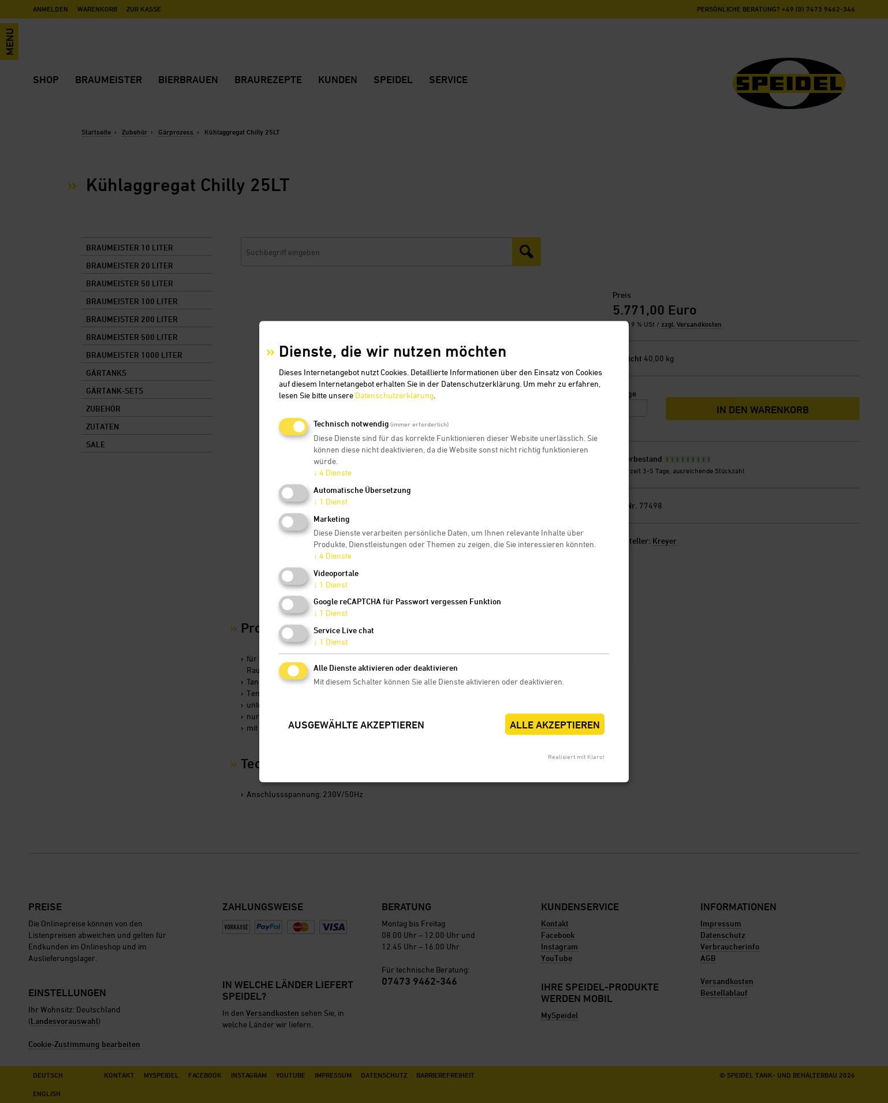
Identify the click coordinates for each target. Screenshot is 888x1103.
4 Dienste (333, 473)
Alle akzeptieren (555, 725)
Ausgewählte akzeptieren (356, 725)
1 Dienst (331, 501)
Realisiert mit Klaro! (576, 756)
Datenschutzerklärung (394, 396)
